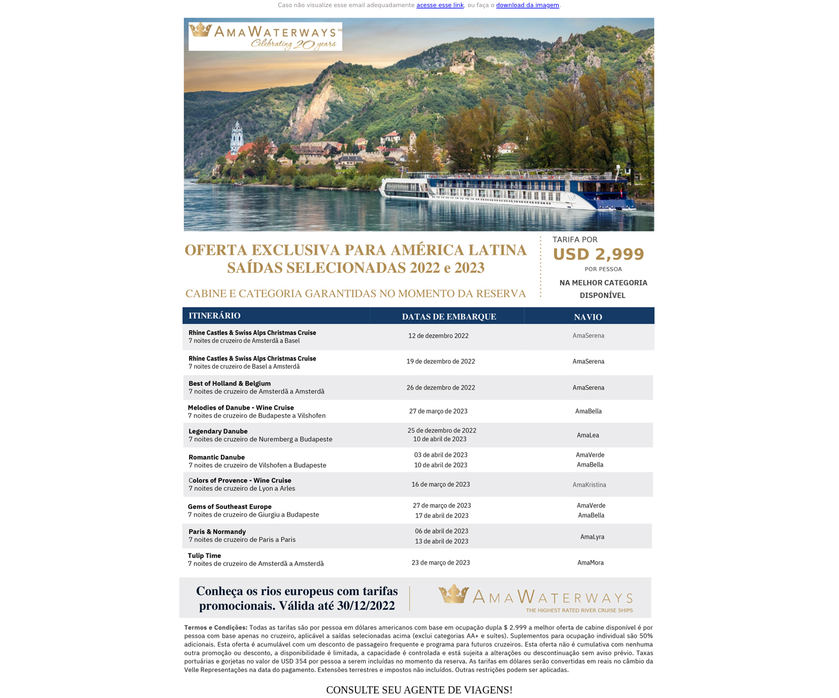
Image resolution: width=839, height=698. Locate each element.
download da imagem (528, 5)
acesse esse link (440, 5)
